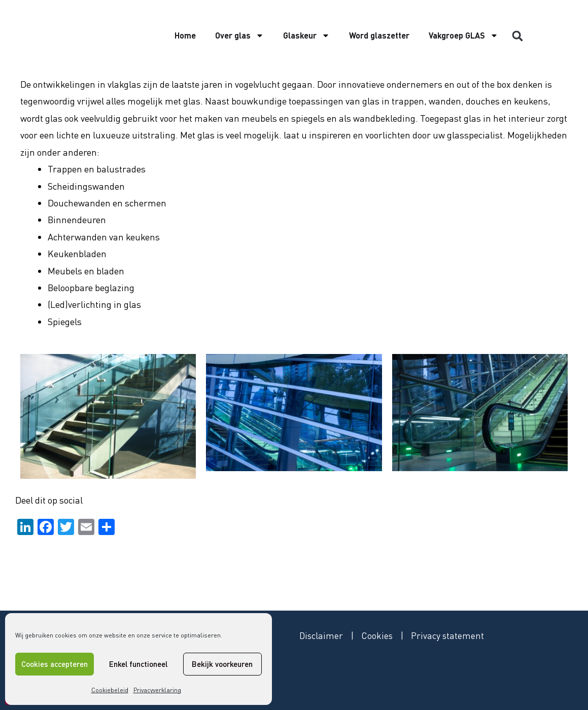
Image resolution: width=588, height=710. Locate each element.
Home (185, 35)
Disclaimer (321, 635)
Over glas (239, 35)
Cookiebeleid (109, 690)
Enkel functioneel (138, 663)
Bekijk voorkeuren (222, 663)
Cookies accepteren (54, 663)
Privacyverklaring (157, 690)
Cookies (378, 635)
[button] (517, 36)
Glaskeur (306, 35)
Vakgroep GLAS (463, 35)
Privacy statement (449, 635)
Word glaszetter (379, 35)
